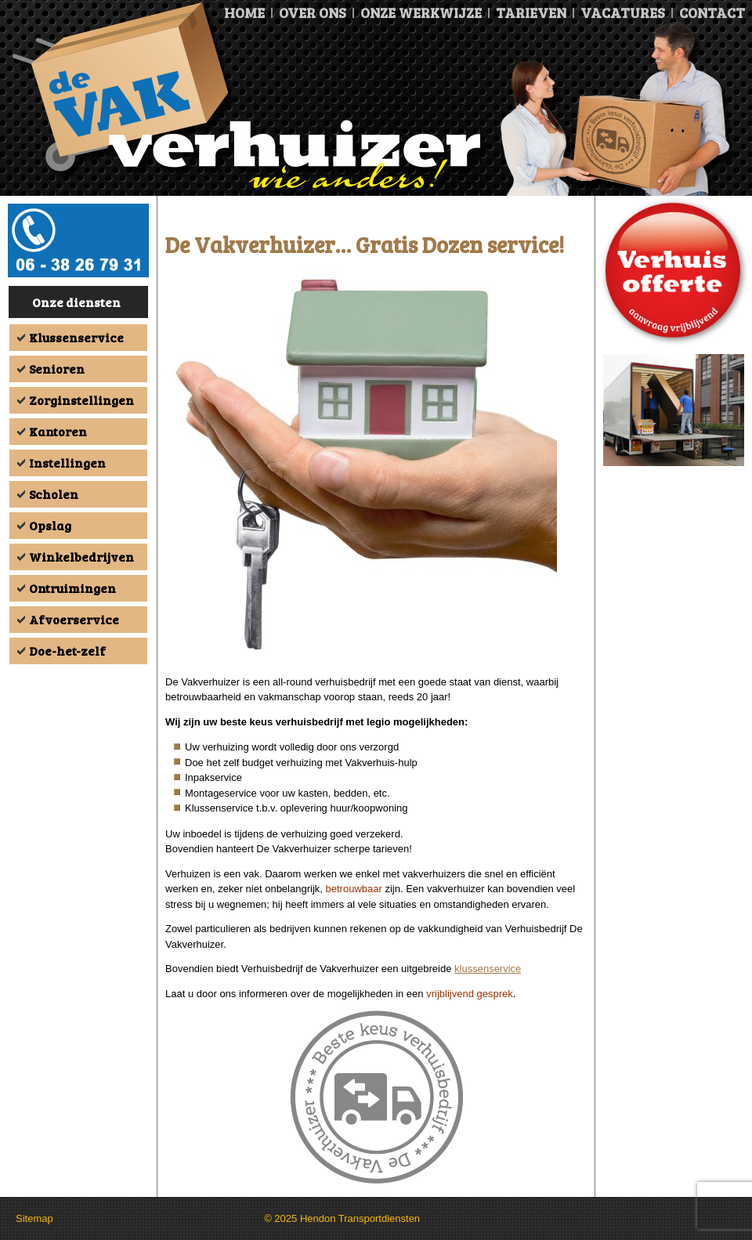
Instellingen (67, 462)
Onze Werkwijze (421, 12)
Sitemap (34, 1218)
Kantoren (58, 431)
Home (244, 12)
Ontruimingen (72, 588)
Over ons (312, 12)
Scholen (53, 494)
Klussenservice (76, 337)
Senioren (57, 368)
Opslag (50, 525)
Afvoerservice (74, 619)
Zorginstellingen (81, 400)
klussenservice (487, 968)
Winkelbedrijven (81, 556)
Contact (712, 12)
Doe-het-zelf (67, 650)
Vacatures (622, 12)
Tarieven (531, 12)
